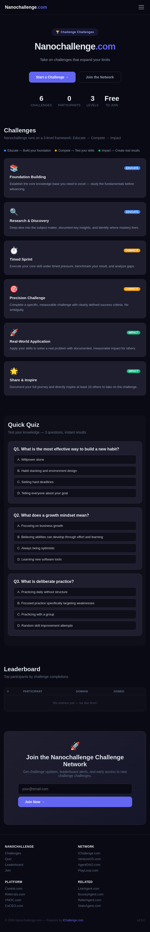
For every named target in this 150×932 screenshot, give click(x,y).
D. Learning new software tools (39, 559)
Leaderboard (14, 865)
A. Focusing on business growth (40, 526)
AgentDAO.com (89, 865)
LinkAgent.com (88, 888)
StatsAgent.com (89, 906)
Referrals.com (15, 894)
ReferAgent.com (89, 900)
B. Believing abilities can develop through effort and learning (60, 537)
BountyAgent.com (91, 894)
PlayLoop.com (88, 870)
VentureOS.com (89, 859)
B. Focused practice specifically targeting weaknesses (55, 603)
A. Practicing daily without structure (42, 592)
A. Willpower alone (30, 459)
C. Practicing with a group (35, 614)
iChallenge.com (89, 853)
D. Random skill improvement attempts (45, 625)
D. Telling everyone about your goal (42, 493)
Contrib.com (13, 888)
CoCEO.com (14, 906)
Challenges (13, 853)
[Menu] (141, 7)
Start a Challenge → (52, 77)
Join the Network (100, 77)
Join (8, 870)
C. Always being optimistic (36, 548)
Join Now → (35, 802)
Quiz (8, 859)
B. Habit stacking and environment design (47, 471)
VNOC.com (13, 900)
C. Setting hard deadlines (35, 482)
